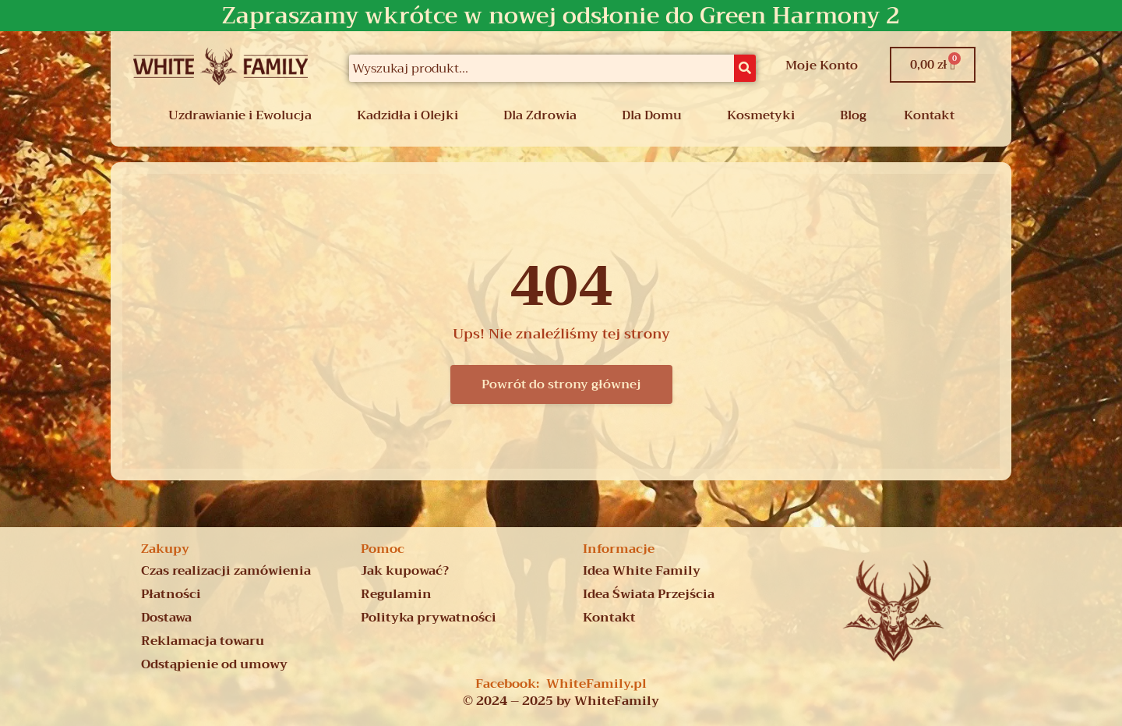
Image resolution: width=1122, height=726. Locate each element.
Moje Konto (821, 65)
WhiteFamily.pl (596, 684)
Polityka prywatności (428, 618)
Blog (853, 115)
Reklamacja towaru (202, 641)
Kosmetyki (761, 115)
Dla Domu (652, 115)
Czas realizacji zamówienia (226, 571)
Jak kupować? (405, 571)
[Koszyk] (933, 65)
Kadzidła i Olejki (407, 115)
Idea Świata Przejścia (648, 594)
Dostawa (166, 618)
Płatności (171, 594)
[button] (244, 115)
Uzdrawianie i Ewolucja (240, 115)
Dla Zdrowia (540, 115)
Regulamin (396, 594)
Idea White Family (641, 571)
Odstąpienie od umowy (214, 664)
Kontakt (929, 115)
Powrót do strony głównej (561, 384)
